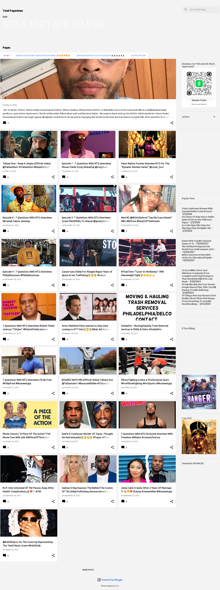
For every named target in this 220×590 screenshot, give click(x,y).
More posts (88, 570)
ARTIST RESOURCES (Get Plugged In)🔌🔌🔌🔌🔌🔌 (100, 56)
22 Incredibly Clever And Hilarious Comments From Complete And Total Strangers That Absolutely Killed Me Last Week (197, 276)
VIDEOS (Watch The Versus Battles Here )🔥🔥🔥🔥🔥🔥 (42, 56)
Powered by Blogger (110, 579)
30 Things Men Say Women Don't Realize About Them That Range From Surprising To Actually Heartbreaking (199, 299)
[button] (172, 123)
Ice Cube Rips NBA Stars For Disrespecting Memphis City (196, 226)
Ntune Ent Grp (137, 56)
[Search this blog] (204, 9)
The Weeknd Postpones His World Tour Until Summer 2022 (198, 248)
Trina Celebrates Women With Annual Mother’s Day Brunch (197, 210)
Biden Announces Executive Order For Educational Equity (197, 256)
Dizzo (117, 586)
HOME (5, 56)
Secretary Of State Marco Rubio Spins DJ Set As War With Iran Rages (198, 219)
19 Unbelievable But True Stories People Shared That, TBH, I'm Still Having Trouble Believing (199, 287)
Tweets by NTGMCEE (193, 463)
